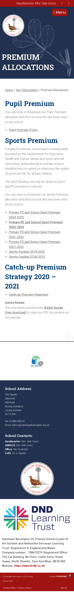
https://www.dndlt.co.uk (29, 565)
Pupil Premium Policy (23, 130)
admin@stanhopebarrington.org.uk (30, 425)
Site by (53, 576)
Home (9, 90)
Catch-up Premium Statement (28, 294)
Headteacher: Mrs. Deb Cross (36, 3)
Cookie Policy (9, 588)
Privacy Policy (25, 588)
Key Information (26, 90)
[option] (37, 361)
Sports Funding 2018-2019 (27, 257)
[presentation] (62, 3)
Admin (64, 588)
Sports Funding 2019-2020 (27, 252)
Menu (59, 12)
